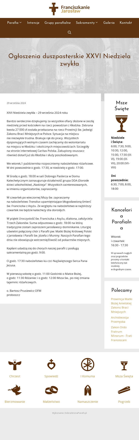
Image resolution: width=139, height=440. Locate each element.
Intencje (33, 23)
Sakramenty (88, 23)
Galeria (109, 23)
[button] (69, 33)
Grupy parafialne (57, 23)
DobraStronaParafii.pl (76, 412)
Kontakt (126, 23)
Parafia (16, 23)
